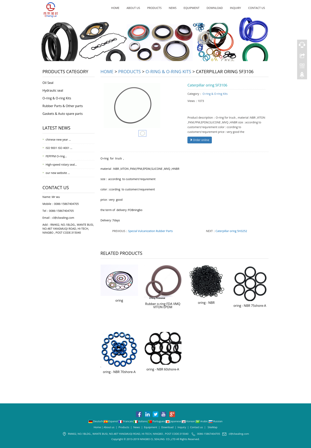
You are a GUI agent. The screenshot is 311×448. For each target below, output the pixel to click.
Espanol (111, 421)
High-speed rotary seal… (61, 164)
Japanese (174, 421)
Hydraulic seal (52, 90)
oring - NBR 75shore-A (249, 305)
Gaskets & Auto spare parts (62, 113)
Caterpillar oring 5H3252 (231, 231)
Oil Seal (47, 83)
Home (115, 8)
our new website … (58, 173)
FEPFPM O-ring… (56, 156)
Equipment (192, 8)
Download (214, 8)
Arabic (202, 421)
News (173, 8)
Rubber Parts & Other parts (62, 106)
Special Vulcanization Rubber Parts (150, 231)
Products (154, 8)
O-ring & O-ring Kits (168, 71)
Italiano (141, 421)
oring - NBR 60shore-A (162, 369)
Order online (199, 140)
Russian (216, 421)
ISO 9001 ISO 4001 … (59, 148)
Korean (189, 421)
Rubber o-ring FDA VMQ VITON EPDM (162, 305)
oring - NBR (206, 302)
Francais (126, 421)
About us (133, 8)
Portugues (157, 421)
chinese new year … (58, 139)
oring (119, 300)
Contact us (256, 8)
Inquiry (235, 8)
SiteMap (212, 427)
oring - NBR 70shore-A (119, 372)
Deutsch (96, 421)
